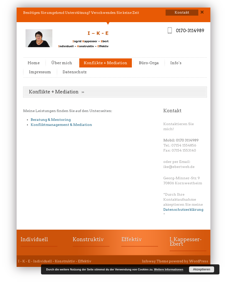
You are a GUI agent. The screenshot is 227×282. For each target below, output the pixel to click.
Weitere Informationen (168, 269)
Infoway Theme (155, 261)
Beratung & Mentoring (51, 120)
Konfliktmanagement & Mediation (61, 125)
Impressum (40, 72)
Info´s (175, 63)
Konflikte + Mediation (105, 63)
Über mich (61, 63)
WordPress (198, 261)
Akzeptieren (201, 269)
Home (34, 63)
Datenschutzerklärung (183, 209)
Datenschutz (75, 72)
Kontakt (172, 110)
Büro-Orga (149, 63)
